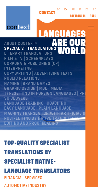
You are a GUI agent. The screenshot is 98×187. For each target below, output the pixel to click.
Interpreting (18, 68)
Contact (47, 12)
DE (58, 9)
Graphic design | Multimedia (33, 88)
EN (66, 9)
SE (94, 9)
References (78, 15)
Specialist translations (30, 48)
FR (73, 9)
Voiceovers (16, 98)
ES (87, 9)
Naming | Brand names (27, 83)
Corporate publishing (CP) (32, 63)
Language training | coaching (35, 103)
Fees (93, 15)
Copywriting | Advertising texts (38, 73)
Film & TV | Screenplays (28, 58)
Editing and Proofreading (31, 123)
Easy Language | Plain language (37, 108)
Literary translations (28, 53)
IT (80, 9)
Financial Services (23, 178)
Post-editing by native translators (42, 118)
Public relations (22, 78)
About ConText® (20, 43)
